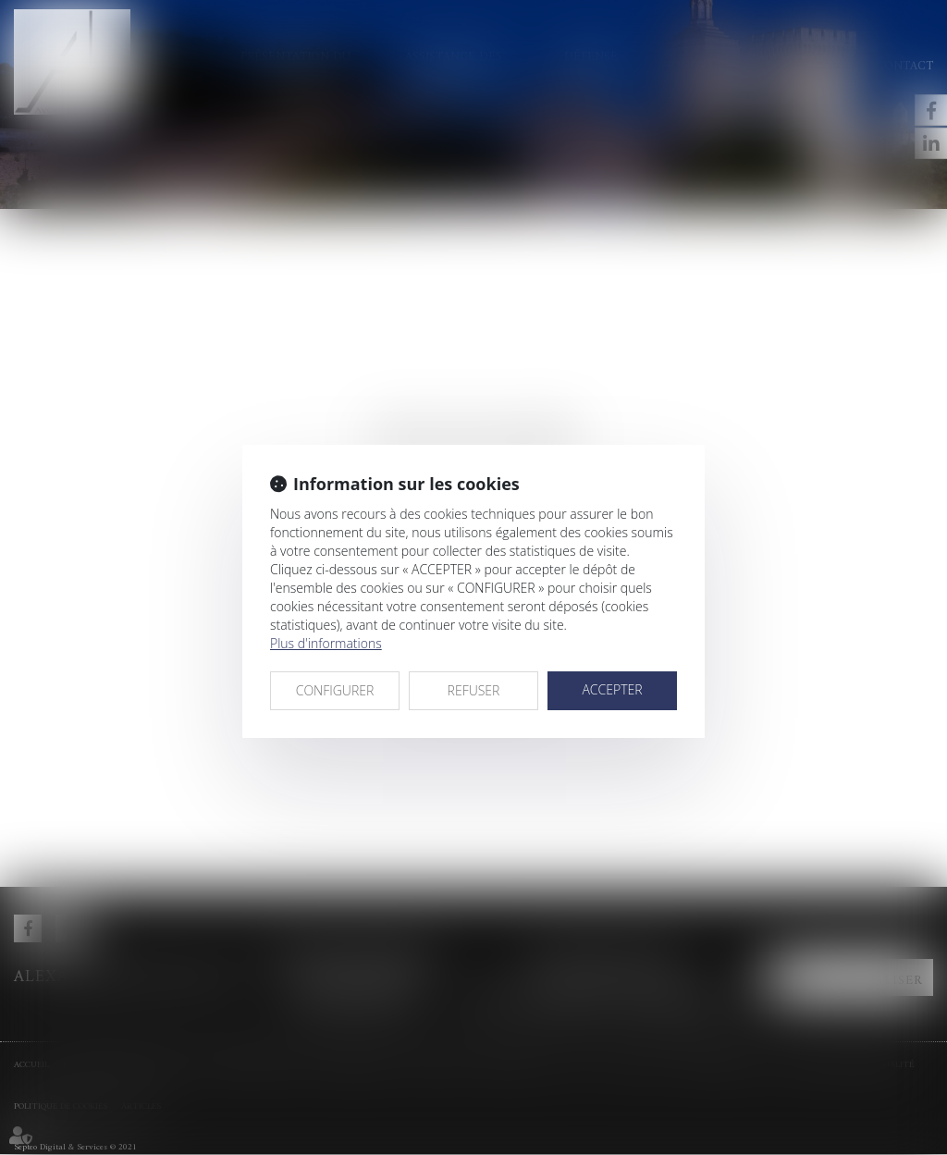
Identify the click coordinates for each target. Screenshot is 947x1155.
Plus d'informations (326, 643)
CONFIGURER (335, 690)
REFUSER (474, 690)
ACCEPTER (612, 689)
